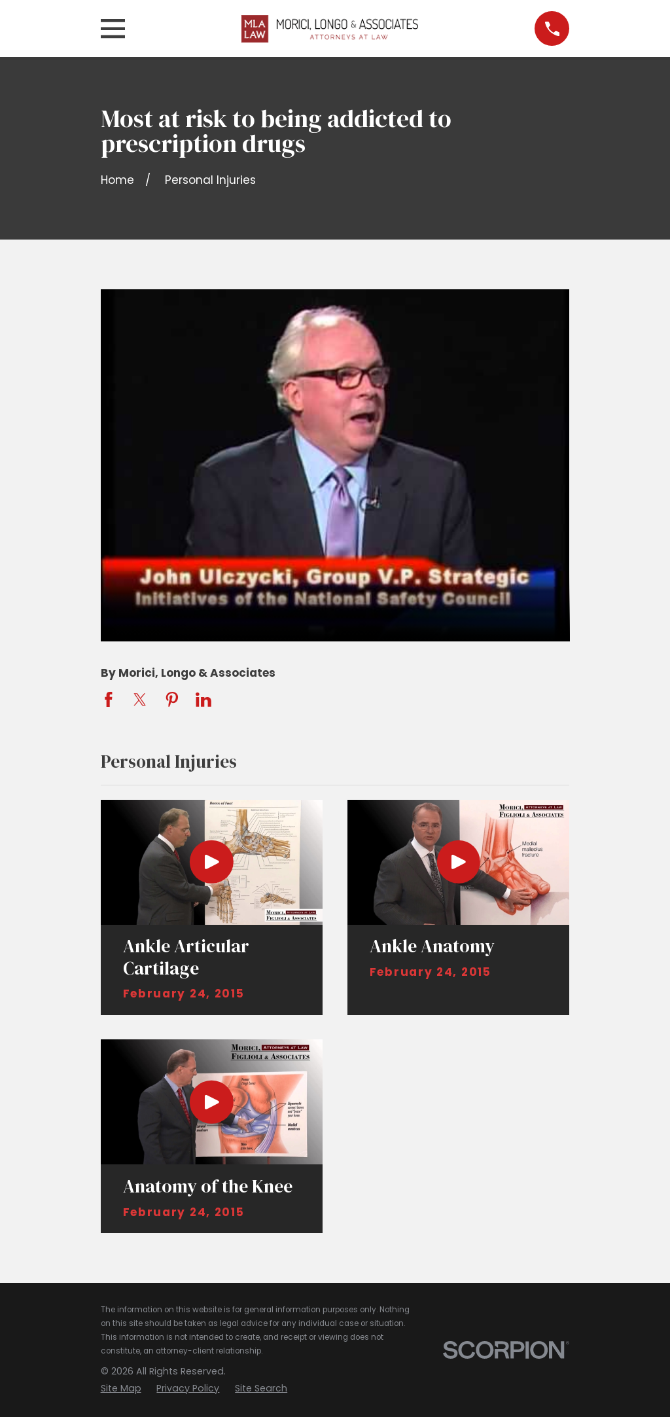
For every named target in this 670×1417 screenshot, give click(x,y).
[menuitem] (121, 1388)
